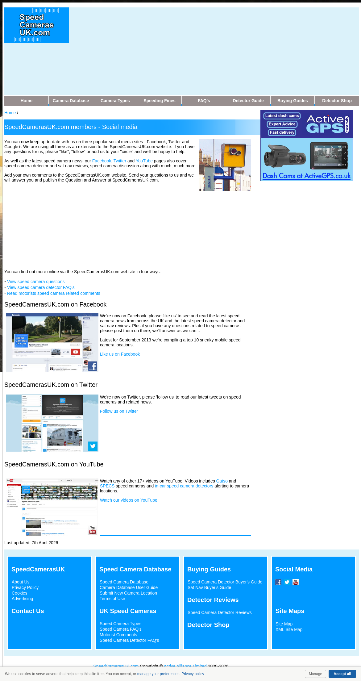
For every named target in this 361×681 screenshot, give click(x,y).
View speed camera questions (36, 281)
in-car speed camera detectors (184, 485)
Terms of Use (112, 598)
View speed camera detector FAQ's (41, 287)
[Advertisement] (177, 50)
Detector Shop (208, 624)
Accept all (342, 674)
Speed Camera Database (124, 581)
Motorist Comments (118, 634)
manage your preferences (158, 674)
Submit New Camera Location (128, 593)
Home (10, 112)
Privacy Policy (25, 587)
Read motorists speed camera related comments (53, 293)
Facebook (101, 160)
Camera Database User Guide (129, 587)
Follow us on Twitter (119, 411)
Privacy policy (192, 674)
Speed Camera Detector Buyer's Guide (225, 581)
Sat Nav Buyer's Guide (209, 587)
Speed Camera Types (120, 623)
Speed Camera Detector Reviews (220, 612)
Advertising (22, 598)
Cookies (19, 593)
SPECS (107, 485)
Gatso (222, 480)
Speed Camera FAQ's (121, 629)
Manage (315, 674)
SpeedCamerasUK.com (116, 666)
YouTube (144, 160)
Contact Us (27, 611)
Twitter (120, 160)
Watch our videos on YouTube (128, 500)
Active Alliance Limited (185, 666)
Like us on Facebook (120, 354)
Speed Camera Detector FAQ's (129, 640)
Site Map (284, 623)
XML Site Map (289, 629)
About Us (21, 581)
